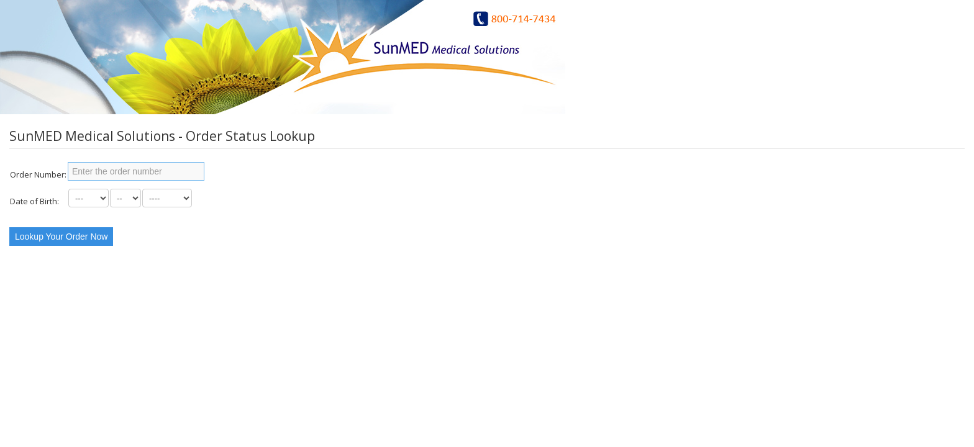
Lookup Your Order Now (61, 237)
